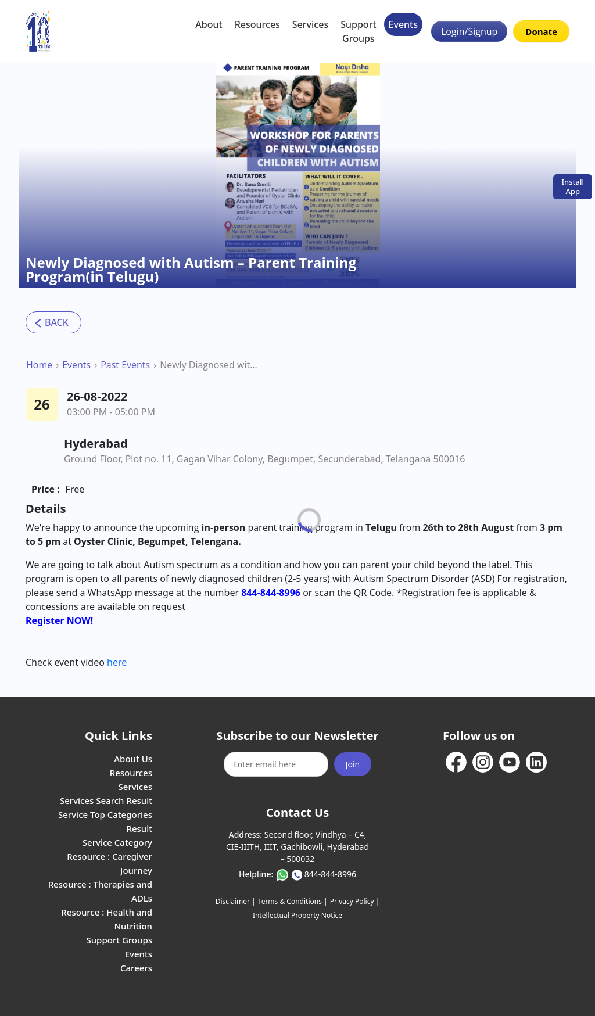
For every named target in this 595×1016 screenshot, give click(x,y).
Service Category (117, 842)
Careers (136, 968)
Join (353, 764)
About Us (133, 758)
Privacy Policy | (354, 901)
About (208, 24)
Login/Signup (469, 31)
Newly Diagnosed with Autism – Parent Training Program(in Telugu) (210, 364)
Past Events (125, 364)
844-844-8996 (330, 873)
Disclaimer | (236, 901)
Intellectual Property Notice (297, 915)
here (117, 662)
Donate (541, 31)
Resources (257, 24)
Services (310, 24)
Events (403, 24)
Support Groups (358, 31)
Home (39, 364)
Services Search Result (106, 800)
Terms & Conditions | (293, 901)
